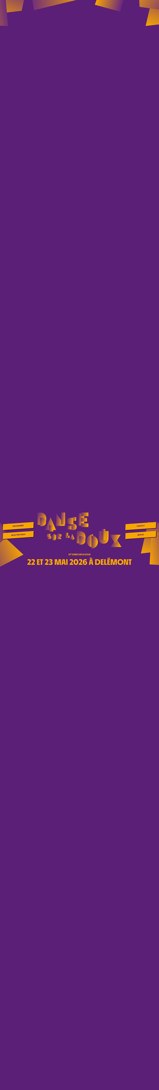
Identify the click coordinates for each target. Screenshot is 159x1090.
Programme (18, 526)
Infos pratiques (18, 535)
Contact (141, 526)
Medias (141, 535)
